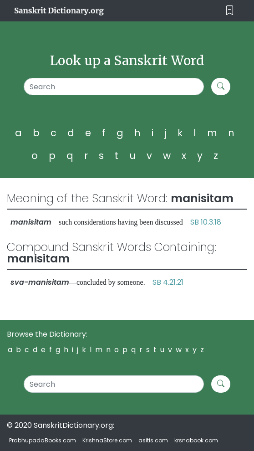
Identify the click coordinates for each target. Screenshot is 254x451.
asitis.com (153, 440)
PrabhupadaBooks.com (42, 440)
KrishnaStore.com (107, 440)
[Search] (114, 86)
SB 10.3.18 (205, 222)
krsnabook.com (196, 440)
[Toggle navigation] (229, 10)
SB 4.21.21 (167, 282)
